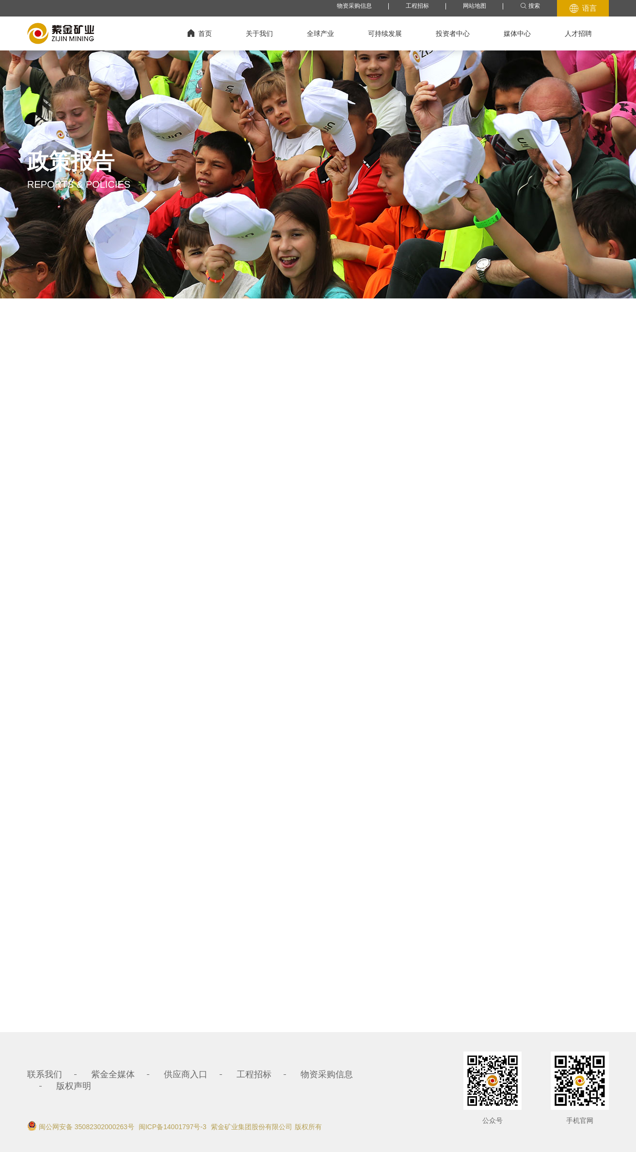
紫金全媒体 (113, 1074)
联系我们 (44, 1074)
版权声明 (73, 1086)
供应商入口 (185, 1074)
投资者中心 (453, 33)
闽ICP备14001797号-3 (173, 1127)
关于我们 (259, 33)
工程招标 (417, 5)
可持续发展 (385, 33)
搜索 (530, 6)
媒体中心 (517, 33)
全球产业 (320, 33)
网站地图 (474, 5)
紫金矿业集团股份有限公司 (251, 1127)
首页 (200, 33)
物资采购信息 (354, 5)
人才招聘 (578, 33)
